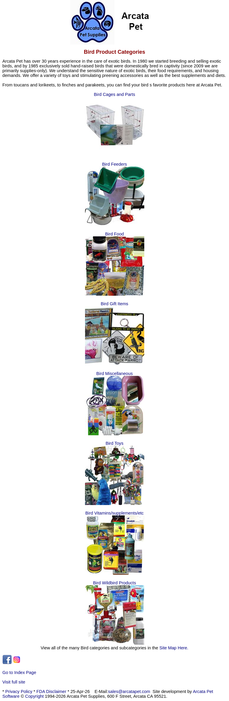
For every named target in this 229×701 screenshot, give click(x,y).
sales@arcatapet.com (129, 691)
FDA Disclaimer (51, 691)
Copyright (34, 696)
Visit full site (13, 682)
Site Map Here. (173, 647)
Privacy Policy (18, 691)
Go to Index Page (19, 672)
